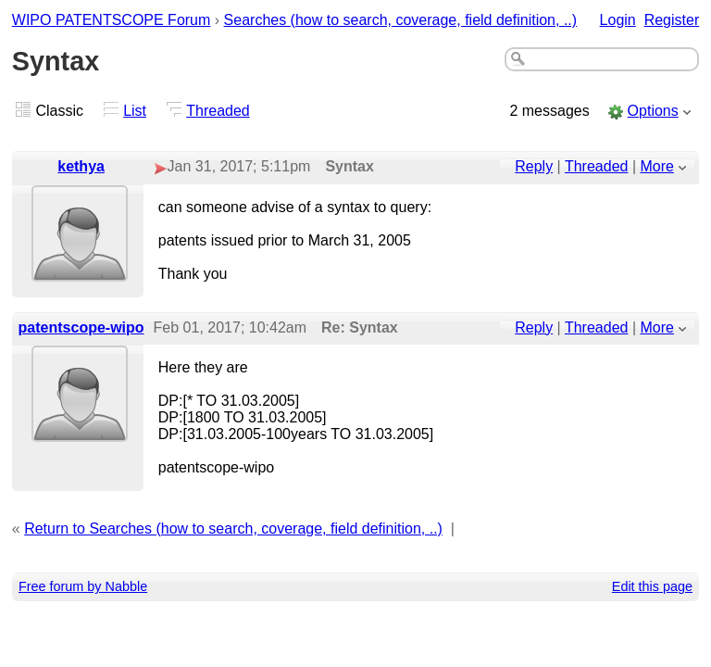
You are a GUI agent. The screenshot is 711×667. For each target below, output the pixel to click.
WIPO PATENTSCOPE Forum (111, 20)
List (134, 111)
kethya (81, 166)
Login (618, 20)
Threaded (218, 111)
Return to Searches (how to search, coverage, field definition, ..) (233, 528)
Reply (534, 166)
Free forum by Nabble (83, 586)
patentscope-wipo (81, 327)
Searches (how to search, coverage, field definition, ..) (401, 20)
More (657, 166)
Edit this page (652, 586)
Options (653, 111)
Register (672, 20)
